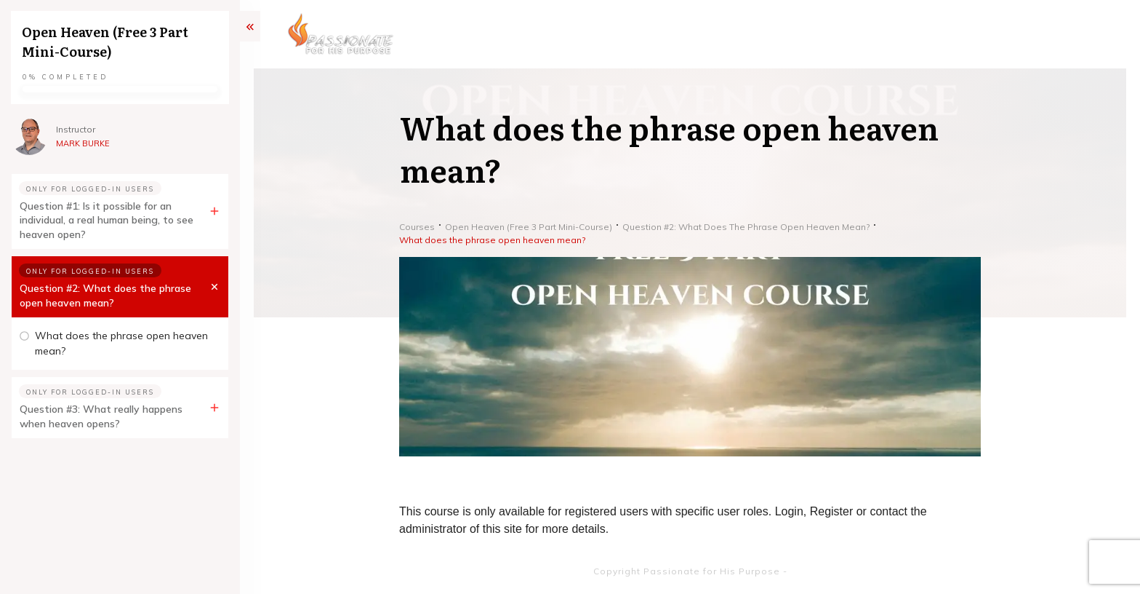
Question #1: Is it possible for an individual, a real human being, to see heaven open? (106, 220)
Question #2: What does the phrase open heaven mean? (105, 295)
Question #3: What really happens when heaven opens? (101, 416)
